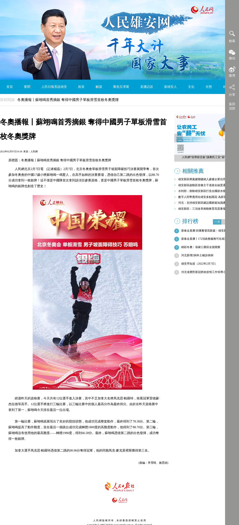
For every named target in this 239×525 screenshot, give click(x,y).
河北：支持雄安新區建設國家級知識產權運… (206, 202)
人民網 (34, 151)
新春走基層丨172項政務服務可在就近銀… (207, 238)
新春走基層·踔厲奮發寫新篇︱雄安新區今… (208, 230)
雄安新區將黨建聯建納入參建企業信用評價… (206, 179)
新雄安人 (170, 86)
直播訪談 (146, 86)
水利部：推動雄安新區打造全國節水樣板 (203, 191)
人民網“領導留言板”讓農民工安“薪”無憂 (206, 157)
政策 (81, 86)
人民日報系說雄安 (54, 86)
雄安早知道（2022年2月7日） (199, 263)
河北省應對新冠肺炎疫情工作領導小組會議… (209, 272)
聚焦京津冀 (121, 86)
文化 (191, 86)
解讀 (99, 86)
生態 (209, 86)
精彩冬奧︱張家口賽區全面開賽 (200, 247)
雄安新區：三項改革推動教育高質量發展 (203, 208)
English (128, 101)
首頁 (9, 86)
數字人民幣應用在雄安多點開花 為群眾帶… (205, 197)
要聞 (27, 86)
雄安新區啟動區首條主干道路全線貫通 (202, 185)
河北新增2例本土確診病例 (197, 255)
